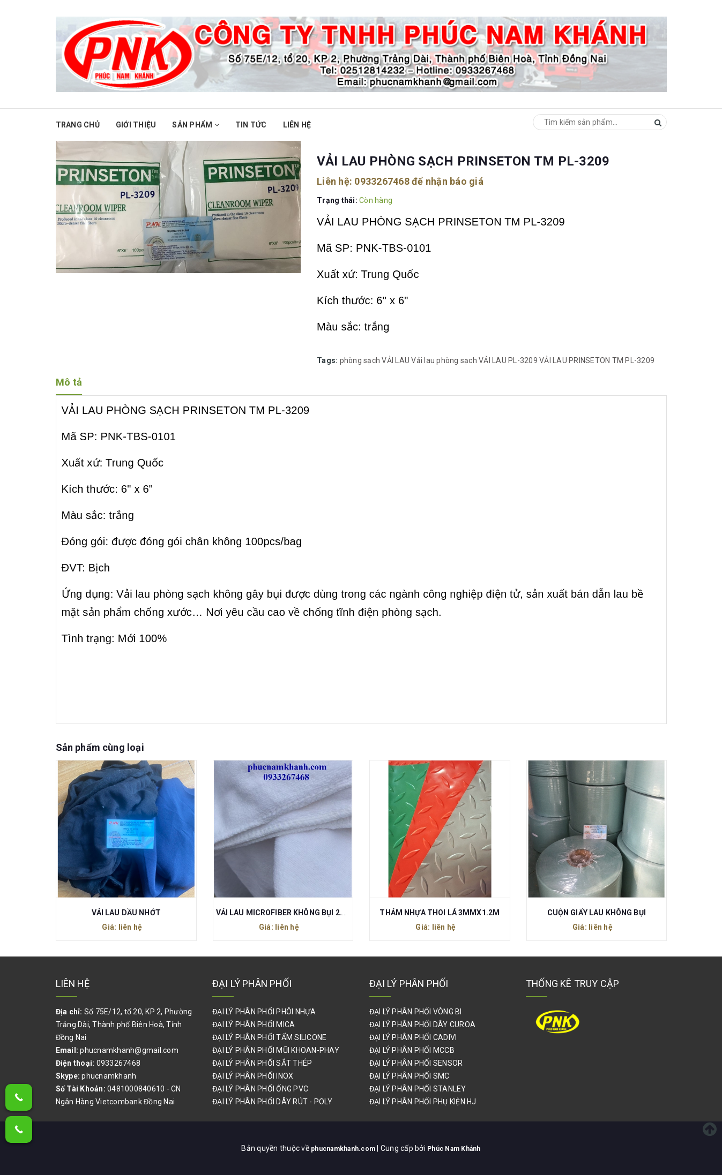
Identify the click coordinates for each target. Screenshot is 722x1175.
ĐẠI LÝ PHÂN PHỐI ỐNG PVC (260, 1088)
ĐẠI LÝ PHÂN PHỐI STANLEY (417, 1088)
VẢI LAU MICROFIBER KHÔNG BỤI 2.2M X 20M (296, 912)
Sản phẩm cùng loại (100, 747)
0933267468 (382, 181)
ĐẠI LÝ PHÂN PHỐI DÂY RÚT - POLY (272, 1101)
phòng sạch (360, 360)
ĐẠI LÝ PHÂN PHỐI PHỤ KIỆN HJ (423, 1101)
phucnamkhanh (108, 1076)
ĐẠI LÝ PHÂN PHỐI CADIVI (413, 1037)
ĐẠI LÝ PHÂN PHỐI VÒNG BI (415, 1011)
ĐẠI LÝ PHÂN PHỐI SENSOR (416, 1063)
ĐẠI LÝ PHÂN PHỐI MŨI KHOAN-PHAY (275, 1050)
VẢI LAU (396, 360)
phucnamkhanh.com (340, 1148)
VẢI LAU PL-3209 (508, 360)
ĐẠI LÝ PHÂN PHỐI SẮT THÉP (262, 1063)
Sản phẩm (195, 124)
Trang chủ (78, 124)
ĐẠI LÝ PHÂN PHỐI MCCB (412, 1050)
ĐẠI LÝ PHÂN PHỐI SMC (409, 1076)
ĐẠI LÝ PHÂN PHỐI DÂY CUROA (422, 1024)
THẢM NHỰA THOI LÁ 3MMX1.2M (439, 912)
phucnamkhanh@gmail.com (129, 1050)
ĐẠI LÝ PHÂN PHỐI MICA (253, 1024)
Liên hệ (297, 124)
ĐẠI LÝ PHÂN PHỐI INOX (252, 1076)
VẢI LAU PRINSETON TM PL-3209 (596, 360)
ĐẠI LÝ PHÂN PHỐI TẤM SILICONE (269, 1037)
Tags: (328, 360)
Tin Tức (251, 124)
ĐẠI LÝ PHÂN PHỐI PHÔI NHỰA (264, 1011)
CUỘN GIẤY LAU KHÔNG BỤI (596, 912)
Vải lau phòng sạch (444, 360)
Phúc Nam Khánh (459, 1148)
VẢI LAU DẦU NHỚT (126, 912)
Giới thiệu (136, 124)
